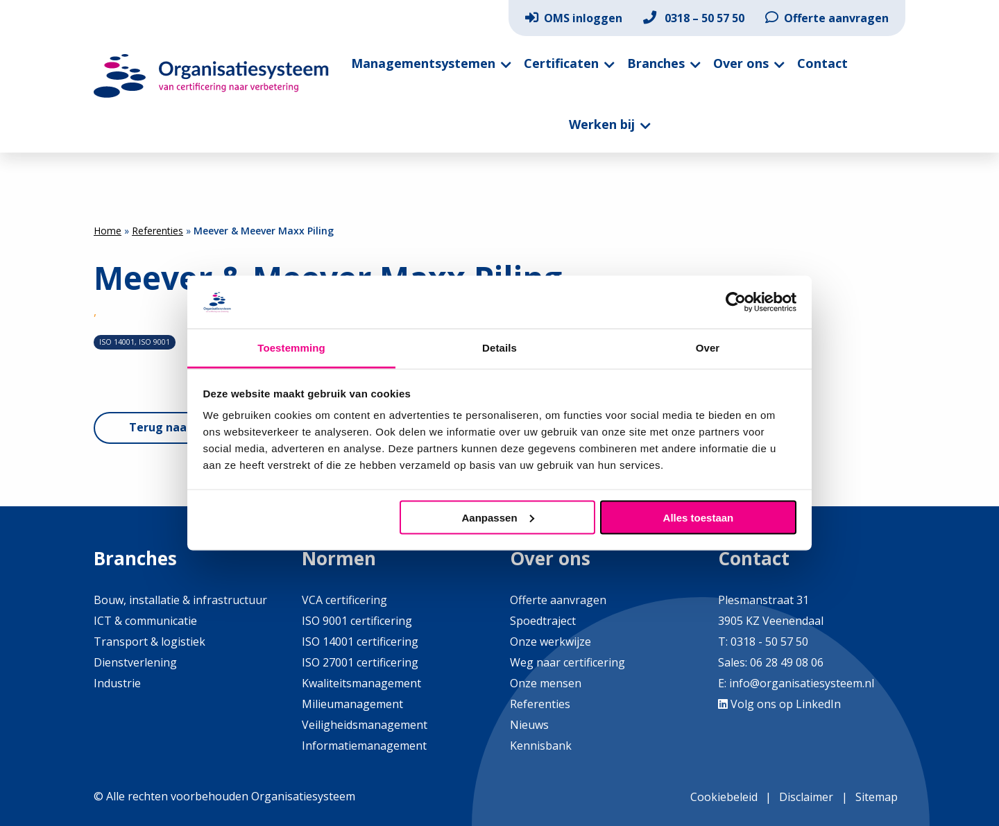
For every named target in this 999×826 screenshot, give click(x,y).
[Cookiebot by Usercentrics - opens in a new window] (735, 301)
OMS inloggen (573, 18)
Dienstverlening (135, 662)
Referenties (157, 230)
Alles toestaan (698, 517)
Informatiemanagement (364, 745)
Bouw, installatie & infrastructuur (180, 600)
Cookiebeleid (724, 797)
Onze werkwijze (550, 641)
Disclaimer (806, 797)
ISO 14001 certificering (360, 641)
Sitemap (876, 797)
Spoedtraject (543, 620)
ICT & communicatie (145, 620)
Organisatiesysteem (211, 76)
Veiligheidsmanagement (364, 724)
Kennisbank (541, 745)
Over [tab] (708, 348)
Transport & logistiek (149, 641)
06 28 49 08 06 (785, 662)
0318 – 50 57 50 (693, 18)
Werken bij (602, 124)
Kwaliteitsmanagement (361, 683)
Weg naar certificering (567, 662)
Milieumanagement (352, 704)
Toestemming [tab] (291, 348)
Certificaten (561, 63)
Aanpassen (498, 517)
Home (107, 230)
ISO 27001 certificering (360, 662)
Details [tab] (499, 348)
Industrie (117, 683)
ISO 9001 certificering (357, 620)
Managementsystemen (423, 63)
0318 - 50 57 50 (769, 641)
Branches (656, 63)
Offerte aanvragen (827, 18)
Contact (822, 63)
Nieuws (529, 724)
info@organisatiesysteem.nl (801, 683)
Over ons (741, 63)
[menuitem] (573, 18)
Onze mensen (545, 683)
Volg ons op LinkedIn (779, 704)
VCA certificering (344, 600)
